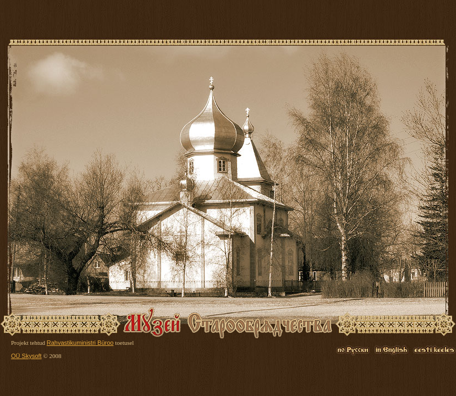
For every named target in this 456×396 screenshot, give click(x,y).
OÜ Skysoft (26, 356)
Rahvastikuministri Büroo (80, 342)
